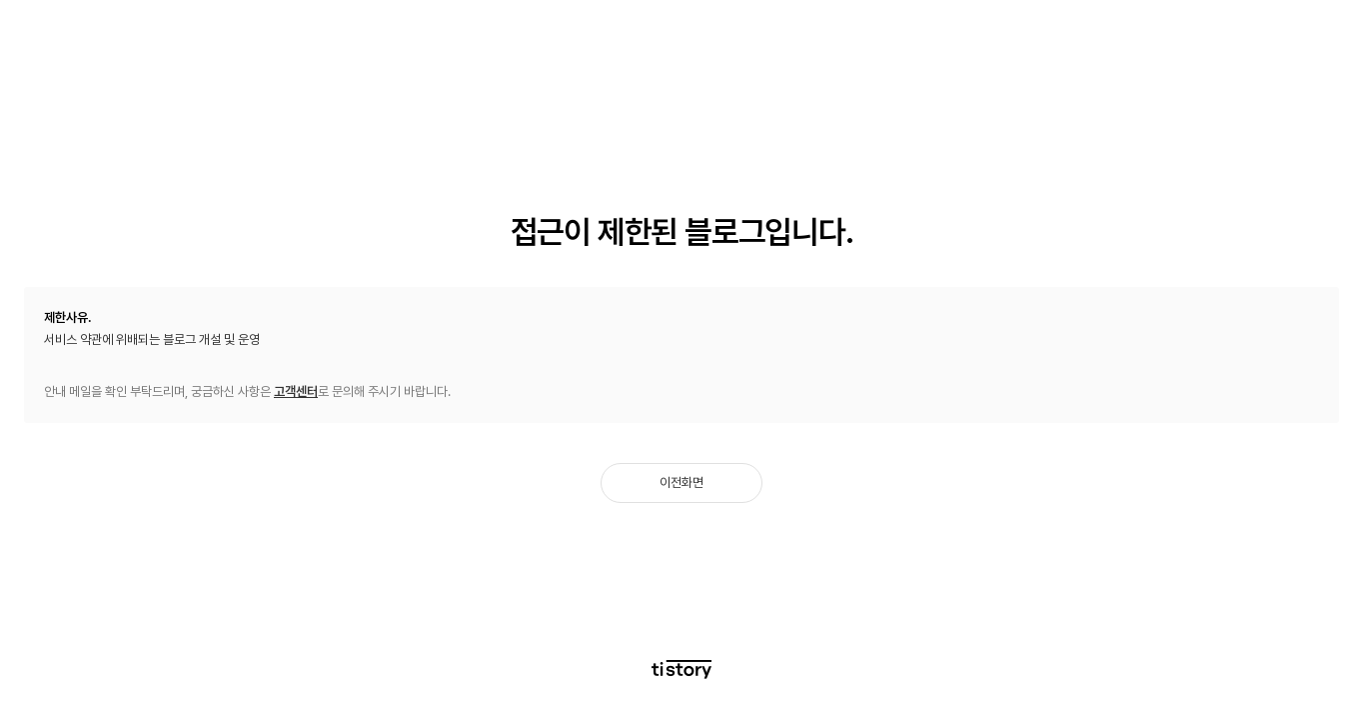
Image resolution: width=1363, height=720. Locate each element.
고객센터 (296, 391)
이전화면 (681, 482)
